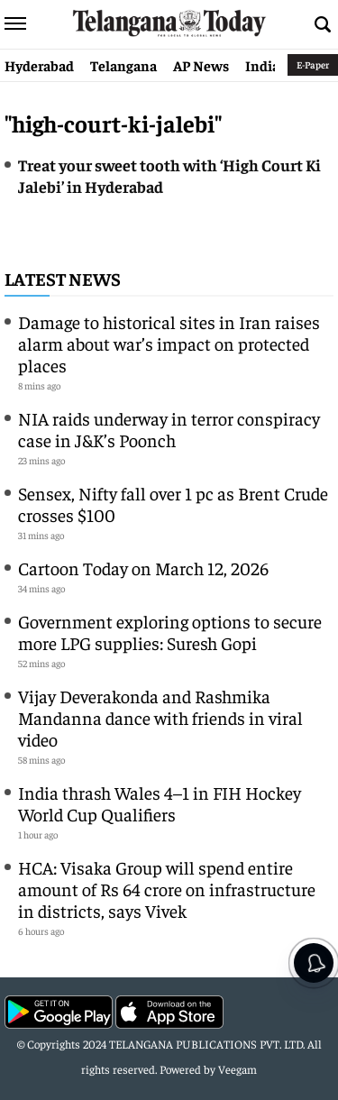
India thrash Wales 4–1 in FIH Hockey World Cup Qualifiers (159, 803)
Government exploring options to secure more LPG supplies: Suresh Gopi (170, 632)
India (262, 65)
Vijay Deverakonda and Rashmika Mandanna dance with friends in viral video (160, 717)
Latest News (63, 278)
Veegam (237, 1069)
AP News (201, 65)
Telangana (123, 65)
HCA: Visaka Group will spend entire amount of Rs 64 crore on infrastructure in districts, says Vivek (166, 888)
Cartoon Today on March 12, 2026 (143, 567)
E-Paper (313, 64)
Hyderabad (39, 65)
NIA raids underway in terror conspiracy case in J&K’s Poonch (169, 429)
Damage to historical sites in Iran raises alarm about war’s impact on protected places (169, 343)
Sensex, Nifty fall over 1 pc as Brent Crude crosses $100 (173, 503)
